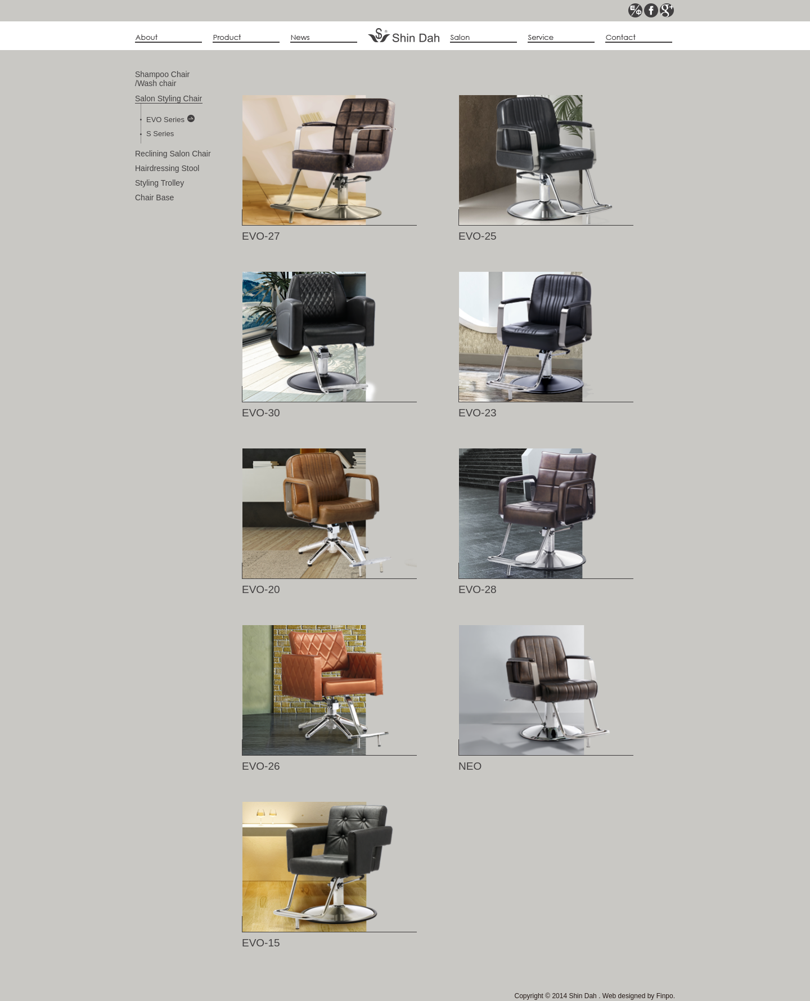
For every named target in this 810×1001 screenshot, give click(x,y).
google (667, 10)
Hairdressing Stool (167, 168)
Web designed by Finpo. (637, 996)
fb (651, 10)
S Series (160, 133)
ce (635, 10)
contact (638, 38)
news (323, 38)
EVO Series (170, 119)
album (483, 38)
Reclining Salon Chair (173, 153)
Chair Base (154, 197)
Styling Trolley (159, 182)
